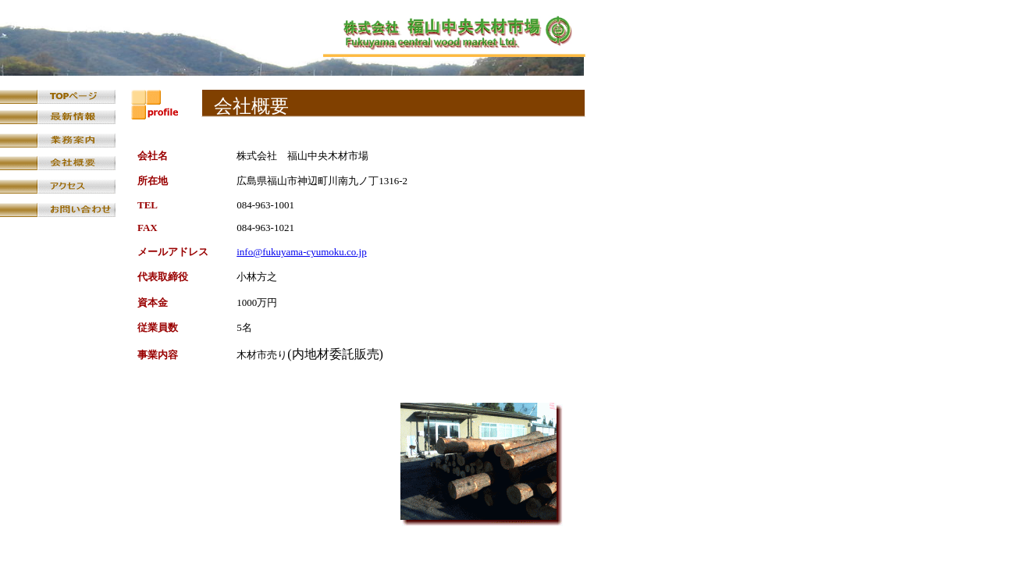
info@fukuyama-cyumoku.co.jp (302, 252)
